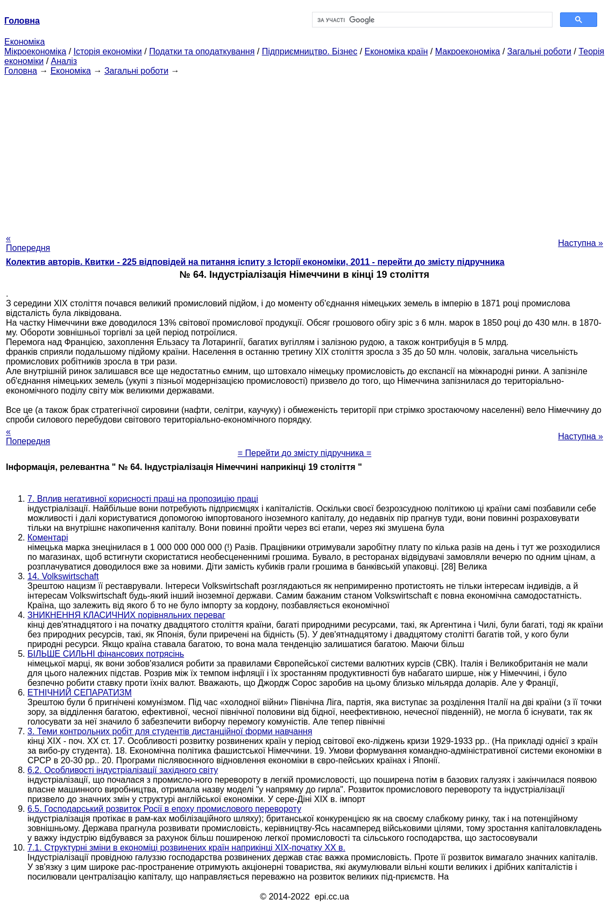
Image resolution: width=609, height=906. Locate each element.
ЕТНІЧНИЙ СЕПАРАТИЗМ (79, 692)
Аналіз (64, 61)
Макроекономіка (467, 51)
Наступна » (580, 243)
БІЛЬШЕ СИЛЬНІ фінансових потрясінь (105, 653)
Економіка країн (396, 51)
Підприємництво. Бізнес (310, 51)
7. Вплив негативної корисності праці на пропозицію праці (142, 498)
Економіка (24, 41)
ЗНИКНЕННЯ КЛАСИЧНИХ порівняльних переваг (126, 615)
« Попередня (28, 243)
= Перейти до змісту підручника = (305, 453)
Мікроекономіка (35, 51)
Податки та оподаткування (201, 51)
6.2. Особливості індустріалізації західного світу (122, 770)
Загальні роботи (539, 51)
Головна (20, 70)
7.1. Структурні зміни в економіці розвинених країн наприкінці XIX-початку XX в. (186, 847)
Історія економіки (108, 51)
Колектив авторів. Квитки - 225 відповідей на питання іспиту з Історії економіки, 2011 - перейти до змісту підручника (255, 261)
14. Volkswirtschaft (63, 576)
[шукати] (431, 20)
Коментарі (47, 537)
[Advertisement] (304, 151)
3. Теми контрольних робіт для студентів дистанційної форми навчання (169, 731)
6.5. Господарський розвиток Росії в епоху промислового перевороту (164, 808)
